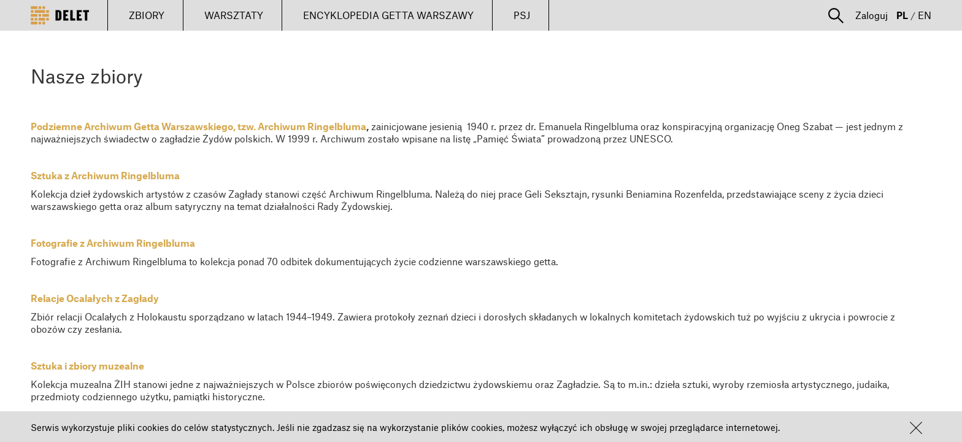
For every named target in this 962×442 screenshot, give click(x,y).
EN (924, 15)
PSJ (522, 15)
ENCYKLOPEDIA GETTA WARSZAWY (388, 15)
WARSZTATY (233, 15)
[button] (916, 428)
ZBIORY (146, 15)
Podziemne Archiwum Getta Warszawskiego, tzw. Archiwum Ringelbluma (198, 126)
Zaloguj (871, 15)
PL (902, 15)
